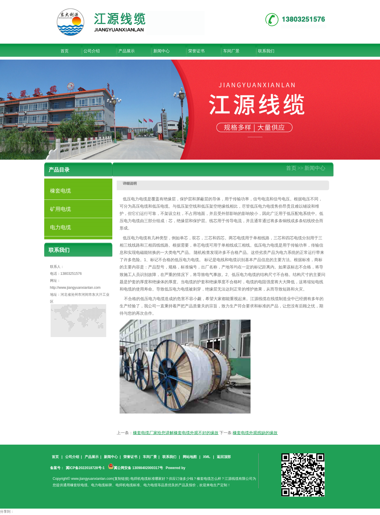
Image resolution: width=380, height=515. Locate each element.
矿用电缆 (60, 209)
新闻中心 (161, 51)
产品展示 (126, 51)
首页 (291, 168)
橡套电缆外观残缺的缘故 (255, 432)
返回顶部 (224, 457)
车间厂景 (231, 51)
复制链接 (121, 479)
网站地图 (190, 457)
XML (206, 457)
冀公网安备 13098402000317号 (135, 466)
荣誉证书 (196, 51)
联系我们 (266, 51)
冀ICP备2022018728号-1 (85, 468)
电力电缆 (60, 227)
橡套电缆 (60, 191)
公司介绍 (92, 51)
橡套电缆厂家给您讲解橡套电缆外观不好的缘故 (176, 432)
